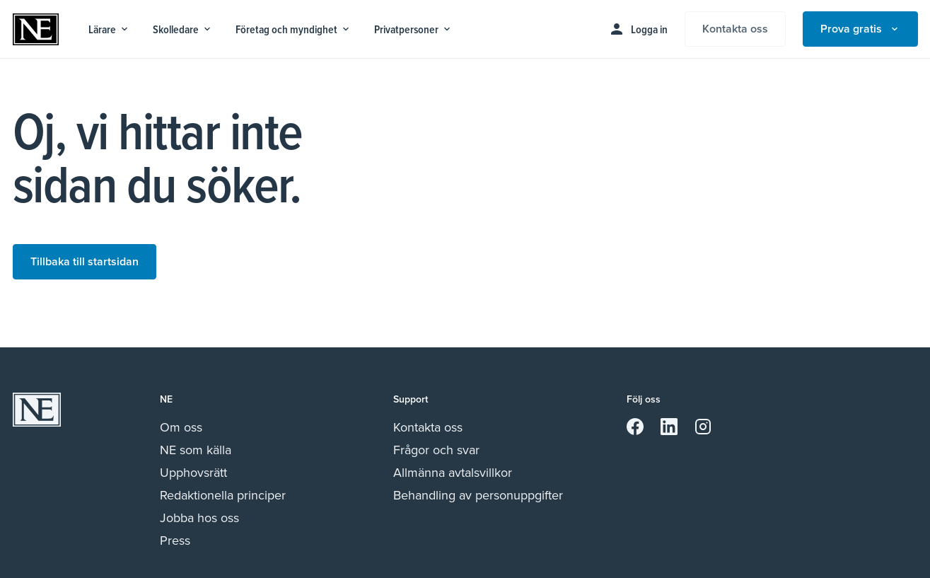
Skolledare (183, 29)
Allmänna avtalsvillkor (452, 472)
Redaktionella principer (223, 495)
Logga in (638, 29)
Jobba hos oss (199, 518)
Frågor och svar (436, 450)
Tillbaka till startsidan (84, 261)
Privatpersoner (413, 29)
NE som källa (195, 450)
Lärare (109, 29)
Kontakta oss (735, 29)
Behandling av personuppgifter (478, 495)
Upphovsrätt (193, 472)
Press (175, 540)
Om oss (181, 427)
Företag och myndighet (293, 29)
